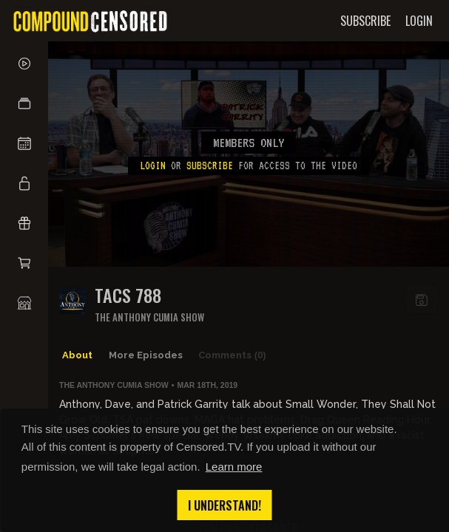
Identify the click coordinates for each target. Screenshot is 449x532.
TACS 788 (128, 295)
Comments (232, 355)
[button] (24, 103)
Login (153, 165)
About (77, 355)
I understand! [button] (224, 505)
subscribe (209, 165)
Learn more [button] (234, 466)
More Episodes (146, 355)
